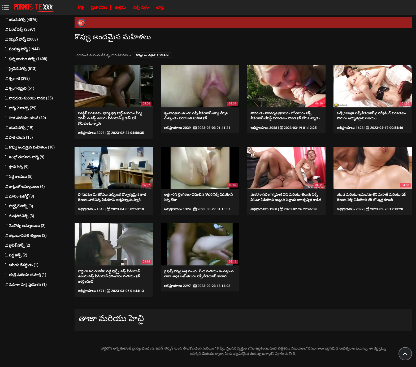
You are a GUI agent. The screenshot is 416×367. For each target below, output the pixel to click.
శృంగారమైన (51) (19, 88)
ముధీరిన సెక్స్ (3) (19, 216)
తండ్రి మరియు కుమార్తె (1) (25, 275)
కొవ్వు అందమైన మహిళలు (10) (29, 147)
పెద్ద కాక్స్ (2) (15, 255)
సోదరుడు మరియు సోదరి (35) (28, 98)
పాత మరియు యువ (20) (25, 118)
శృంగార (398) (17, 78)
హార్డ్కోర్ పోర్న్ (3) (18, 206)
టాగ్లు (160, 7)
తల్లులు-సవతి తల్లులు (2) (25, 235)
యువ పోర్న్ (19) (18, 127)
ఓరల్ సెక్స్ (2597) (19, 29)
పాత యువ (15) (18, 137)
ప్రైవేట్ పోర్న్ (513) (20, 69)
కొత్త (81, 7)
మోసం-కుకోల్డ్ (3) (19, 196)
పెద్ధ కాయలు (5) (18, 176)
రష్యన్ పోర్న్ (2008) (21, 39)
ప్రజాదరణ (99, 7)
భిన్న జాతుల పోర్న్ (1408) (25, 59)
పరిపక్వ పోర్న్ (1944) (22, 49)
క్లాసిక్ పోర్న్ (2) (17, 245)
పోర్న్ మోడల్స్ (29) (20, 108)
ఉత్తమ (121, 7)
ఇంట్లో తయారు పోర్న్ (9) (24, 157)
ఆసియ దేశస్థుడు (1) (21, 265)
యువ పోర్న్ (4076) (21, 20)
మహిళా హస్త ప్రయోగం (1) (25, 284)
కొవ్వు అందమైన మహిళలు (152, 55)
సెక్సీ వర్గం (141, 7)
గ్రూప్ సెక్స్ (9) (16, 167)
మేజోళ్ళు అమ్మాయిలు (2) (25, 226)
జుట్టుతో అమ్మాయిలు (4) (24, 186)
